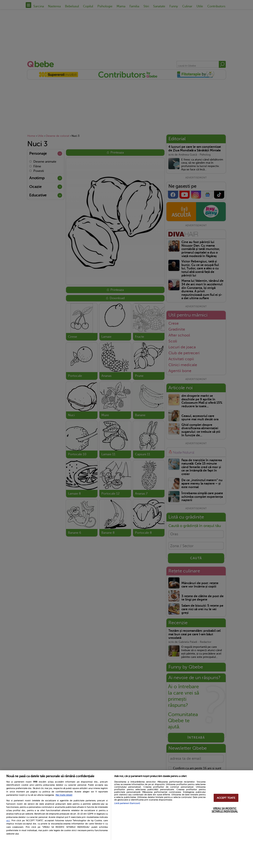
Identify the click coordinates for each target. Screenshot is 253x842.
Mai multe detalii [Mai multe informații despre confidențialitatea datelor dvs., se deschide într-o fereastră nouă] (64, 795)
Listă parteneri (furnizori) (127, 803)
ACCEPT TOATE (226, 797)
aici (8, 820)
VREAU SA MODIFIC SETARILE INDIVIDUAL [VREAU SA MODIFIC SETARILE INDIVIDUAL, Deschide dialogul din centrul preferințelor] (225, 810)
